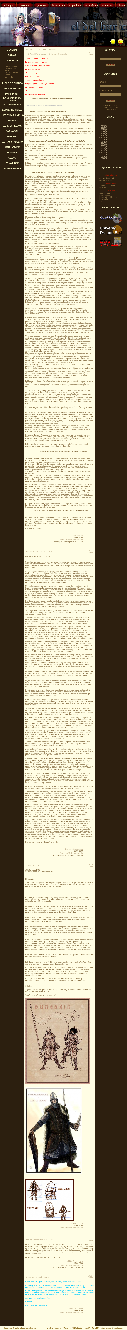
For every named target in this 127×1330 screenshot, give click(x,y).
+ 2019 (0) (103, 139)
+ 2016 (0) (103, 145)
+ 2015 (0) (103, 147)
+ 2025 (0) (103, 128)
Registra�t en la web (111, 105)
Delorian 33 (103, 188)
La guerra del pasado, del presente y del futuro (43, 1257)
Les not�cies (90, 5)
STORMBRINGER (12, 168)
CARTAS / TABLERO (12, 142)
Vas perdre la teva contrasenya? (111, 108)
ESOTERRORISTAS (12, 110)
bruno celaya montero (107, 180)
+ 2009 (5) (103, 158)
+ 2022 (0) (103, 134)
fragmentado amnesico (74, 849)
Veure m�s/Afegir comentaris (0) (71, 853)
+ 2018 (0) (103, 141)
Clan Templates (19, 1328)
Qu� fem (41, 5)
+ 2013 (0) (103, 150)
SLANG (12, 157)
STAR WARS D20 (12, 88)
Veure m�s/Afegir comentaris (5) (71, 539)
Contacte (107, 5)
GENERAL (12, 50)
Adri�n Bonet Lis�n (75, 1261)
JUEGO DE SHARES (12, 83)
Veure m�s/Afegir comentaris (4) (71, 1227)
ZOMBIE (12, 120)
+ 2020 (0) (103, 137)
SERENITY (12, 136)
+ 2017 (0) (103, 143)
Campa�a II (10, 77)
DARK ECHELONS (12, 126)
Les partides (74, 5)
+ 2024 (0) (103, 130)
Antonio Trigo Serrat (75, 1309)
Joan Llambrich (77, 1223)
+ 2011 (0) (103, 154)
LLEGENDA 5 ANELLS (12, 115)
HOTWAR (12, 152)
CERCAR (110, 65)
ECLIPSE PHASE (12, 104)
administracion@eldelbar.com (112, 1328)
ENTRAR (110, 101)
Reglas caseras (11, 67)
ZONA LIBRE (12, 163)
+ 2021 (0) (103, 135)
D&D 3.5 (12, 55)
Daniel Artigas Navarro (108, 197)
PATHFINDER (12, 94)
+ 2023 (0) (103, 132)
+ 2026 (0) (103, 126)
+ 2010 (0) (103, 156)
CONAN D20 (12, 60)
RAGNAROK (12, 131)
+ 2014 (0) (103, 149)
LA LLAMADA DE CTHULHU (12, 99)
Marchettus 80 (77, 536)
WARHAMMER (12, 147)
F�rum (121, 5)
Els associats (58, 5)
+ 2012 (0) (103, 152)
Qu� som (25, 5)
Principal (8, 5)
